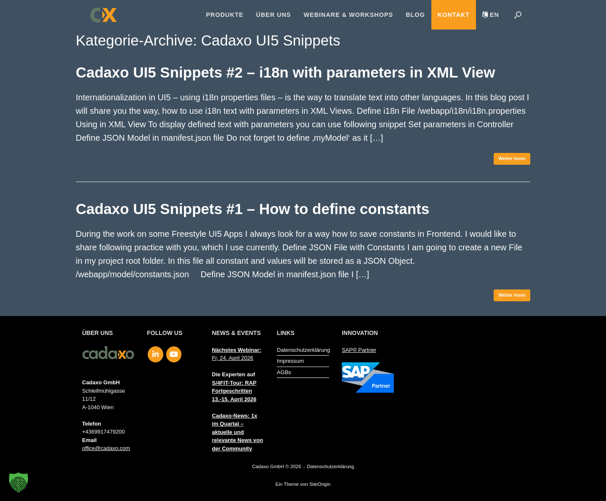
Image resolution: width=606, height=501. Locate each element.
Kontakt (454, 14)
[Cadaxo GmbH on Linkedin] (155, 354)
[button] (517, 14)
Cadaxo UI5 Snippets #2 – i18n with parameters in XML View (285, 72)
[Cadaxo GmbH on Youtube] (174, 354)
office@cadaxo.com (106, 448)
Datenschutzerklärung (303, 350)
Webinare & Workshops (348, 14)
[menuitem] (490, 14)
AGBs (284, 372)
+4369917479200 (103, 432)
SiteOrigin (320, 484)
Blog (415, 14)
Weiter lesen (512, 158)
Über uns (273, 14)
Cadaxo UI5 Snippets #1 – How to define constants (252, 209)
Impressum (290, 361)
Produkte (225, 14)
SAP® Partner (359, 350)
